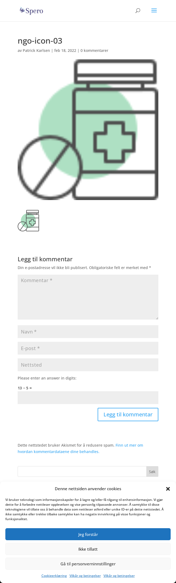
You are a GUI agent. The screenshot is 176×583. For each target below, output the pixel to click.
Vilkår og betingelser (85, 575)
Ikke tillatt (88, 549)
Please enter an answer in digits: (47, 378)
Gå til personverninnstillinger (88, 563)
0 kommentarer (94, 50)
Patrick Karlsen (36, 50)
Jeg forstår (88, 534)
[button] (168, 489)
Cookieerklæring (54, 575)
